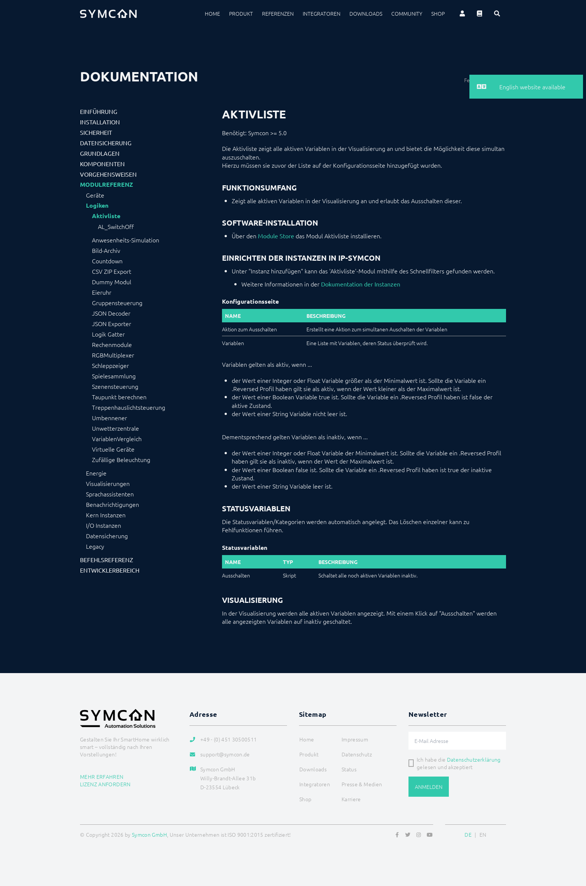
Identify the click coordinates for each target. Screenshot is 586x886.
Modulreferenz (106, 184)
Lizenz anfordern (105, 784)
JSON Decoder (111, 313)
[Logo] (108, 13)
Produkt (241, 13)
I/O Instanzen (103, 525)
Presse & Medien (362, 784)
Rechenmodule (112, 344)
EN (483, 834)
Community (406, 13)
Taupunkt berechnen (119, 396)
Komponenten (102, 163)
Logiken (97, 205)
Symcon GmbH (149, 834)
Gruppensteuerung (117, 302)
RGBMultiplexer (113, 355)
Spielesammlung (114, 376)
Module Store (276, 235)
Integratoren (321, 13)
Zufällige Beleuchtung (121, 459)
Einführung (98, 111)
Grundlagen (100, 153)
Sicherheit (96, 132)
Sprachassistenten (110, 494)
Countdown (107, 260)
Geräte (95, 195)
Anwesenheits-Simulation (125, 240)
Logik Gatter (108, 334)
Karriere (351, 799)
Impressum (355, 739)
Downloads (365, 13)
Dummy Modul (111, 281)
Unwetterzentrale (115, 428)
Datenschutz (357, 754)
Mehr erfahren (102, 776)
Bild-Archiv (106, 250)
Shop (438, 13)
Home (212, 13)
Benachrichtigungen (112, 504)
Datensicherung (106, 142)
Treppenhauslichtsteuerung (128, 407)
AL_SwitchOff (116, 226)
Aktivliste (106, 216)
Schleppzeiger (110, 365)
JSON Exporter (111, 323)
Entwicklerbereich (109, 570)
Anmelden (428, 786)
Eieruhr (101, 292)
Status (349, 769)
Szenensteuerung (115, 386)
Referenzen (278, 13)
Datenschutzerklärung (474, 759)
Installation (100, 122)
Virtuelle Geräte (113, 449)
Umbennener (109, 417)
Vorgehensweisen (108, 174)
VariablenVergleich (117, 438)
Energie (96, 473)
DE (468, 834)
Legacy (95, 546)
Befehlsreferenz (106, 559)
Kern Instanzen (106, 514)
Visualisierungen (108, 483)
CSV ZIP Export (111, 271)
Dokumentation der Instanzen (360, 284)
